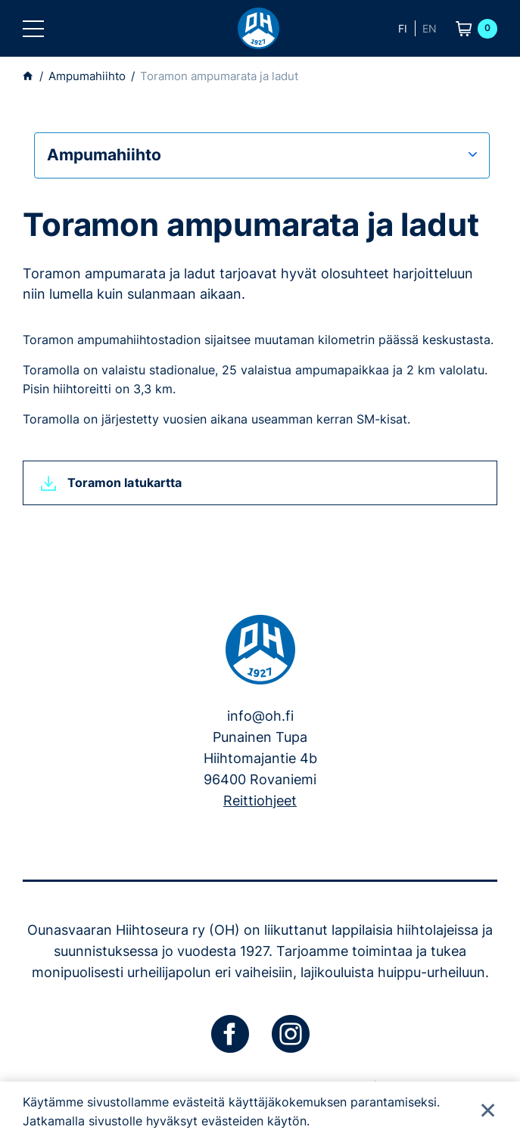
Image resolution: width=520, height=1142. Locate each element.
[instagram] (291, 1034)
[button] (33, 28)
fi (402, 28)
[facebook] (230, 1034)
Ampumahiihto (104, 154)
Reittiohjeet (260, 800)
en (429, 28)
